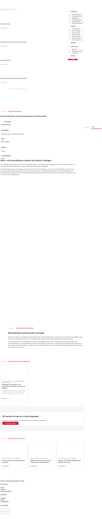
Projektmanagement (6, 124)
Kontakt (2, 487)
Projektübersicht (5, 501)
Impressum (3, 489)
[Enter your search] (9, 10)
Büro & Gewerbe (5, 141)
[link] (16, 9)
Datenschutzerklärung (6, 491)
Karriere (3, 499)
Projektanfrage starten (10, 423)
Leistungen (3, 498)
